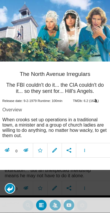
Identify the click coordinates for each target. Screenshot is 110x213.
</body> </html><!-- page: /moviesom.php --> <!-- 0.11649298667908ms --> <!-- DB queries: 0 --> (55, 106)
